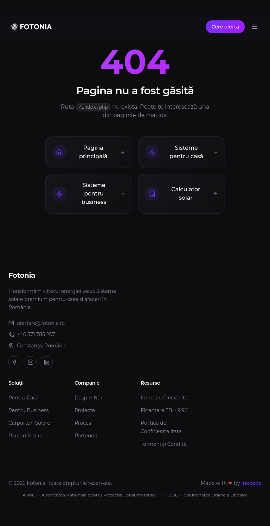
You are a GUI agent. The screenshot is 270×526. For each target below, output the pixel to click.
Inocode (251, 483)
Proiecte (85, 410)
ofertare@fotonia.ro (40, 323)
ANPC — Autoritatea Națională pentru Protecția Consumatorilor (89, 495)
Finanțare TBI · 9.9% (164, 410)
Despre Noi (88, 397)
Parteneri (86, 435)
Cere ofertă (225, 27)
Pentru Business (28, 410)
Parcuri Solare (25, 435)
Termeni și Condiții (163, 444)
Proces (83, 423)
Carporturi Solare (29, 423)
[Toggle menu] (255, 27)
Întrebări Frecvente (164, 397)
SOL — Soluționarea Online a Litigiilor (208, 495)
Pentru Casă (23, 397)
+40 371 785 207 (31, 334)
